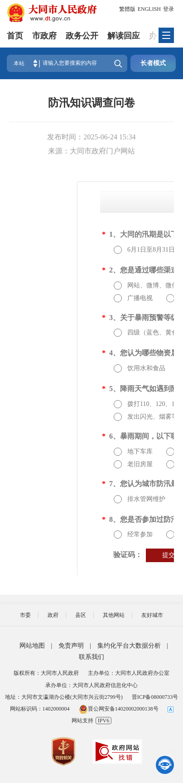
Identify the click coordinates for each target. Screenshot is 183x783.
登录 (168, 9)
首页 (15, 35)
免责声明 (71, 645)
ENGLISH (149, 9)
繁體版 (127, 9)
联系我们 (91, 657)
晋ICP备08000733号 (155, 697)
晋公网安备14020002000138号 (119, 709)
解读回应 (123, 35)
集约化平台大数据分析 (129, 645)
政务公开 (82, 35)
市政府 (44, 35)
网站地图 (32, 645)
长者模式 (153, 63)
